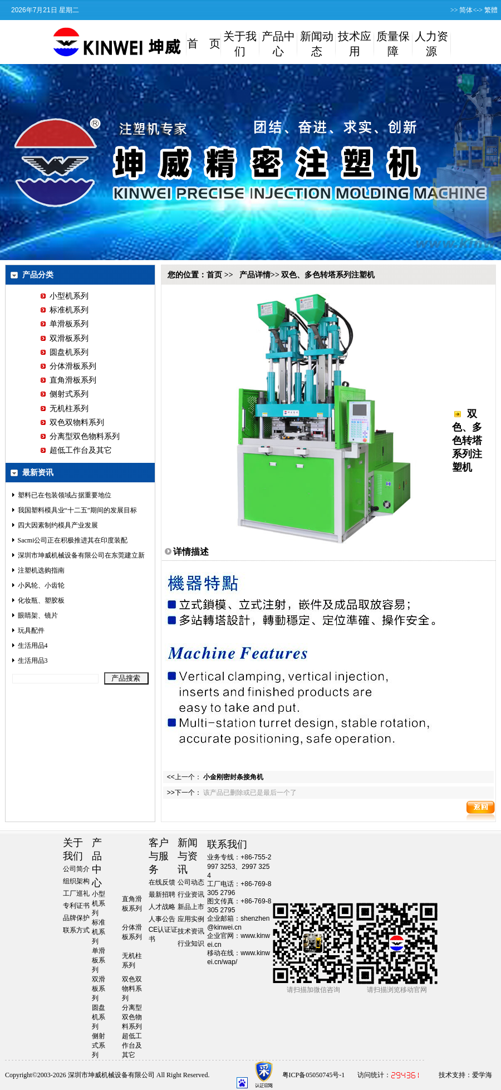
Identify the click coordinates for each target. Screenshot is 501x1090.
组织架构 (76, 881)
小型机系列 (65, 296)
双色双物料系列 (72, 422)
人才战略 (162, 907)
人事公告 (162, 919)
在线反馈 (162, 882)
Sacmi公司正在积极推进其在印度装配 (73, 540)
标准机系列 (65, 310)
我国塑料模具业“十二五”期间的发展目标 (77, 510)
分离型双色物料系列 (80, 436)
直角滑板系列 (68, 380)
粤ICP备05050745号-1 (313, 1075)
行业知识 (191, 943)
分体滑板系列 (68, 366)
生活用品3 (33, 660)
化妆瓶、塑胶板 (41, 600)
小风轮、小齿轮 (41, 585)
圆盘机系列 (65, 352)
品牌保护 (76, 918)
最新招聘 (162, 894)
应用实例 (191, 919)
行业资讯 (191, 894)
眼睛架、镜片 (38, 615)
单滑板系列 (65, 324)
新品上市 (191, 907)
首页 (214, 275)
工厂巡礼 (76, 893)
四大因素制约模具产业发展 (58, 525)
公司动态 (191, 882)
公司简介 (76, 869)
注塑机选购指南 (41, 570)
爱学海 (482, 1075)
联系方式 (76, 930)
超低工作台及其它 (76, 450)
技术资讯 (191, 931)
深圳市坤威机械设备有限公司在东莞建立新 (81, 555)
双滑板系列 (65, 338)
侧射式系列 (65, 394)
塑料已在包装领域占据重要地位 (64, 495)
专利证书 (76, 906)
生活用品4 (33, 645)
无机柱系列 (65, 408)
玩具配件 (31, 630)
